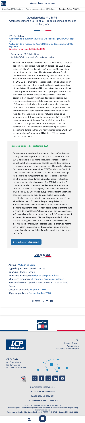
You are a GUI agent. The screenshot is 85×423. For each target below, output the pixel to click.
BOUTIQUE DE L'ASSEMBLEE (41, 387)
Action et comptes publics (45, 276)
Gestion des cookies (42, 410)
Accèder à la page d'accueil (3, 3)
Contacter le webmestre (60, 407)
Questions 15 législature (12, 9)
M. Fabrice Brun (26, 265)
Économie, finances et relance (48, 279)
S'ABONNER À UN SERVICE (42, 396)
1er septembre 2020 (40, 293)
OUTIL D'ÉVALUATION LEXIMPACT (42, 400)
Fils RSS (74, 407)
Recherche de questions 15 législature (41, 9)
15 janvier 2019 (38, 290)
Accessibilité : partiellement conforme (36, 407)
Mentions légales (13, 407)
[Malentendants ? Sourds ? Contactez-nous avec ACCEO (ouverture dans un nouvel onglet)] (23, 378)
